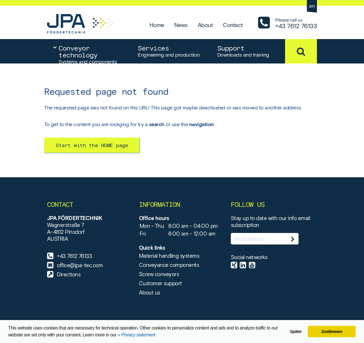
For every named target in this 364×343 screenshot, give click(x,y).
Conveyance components (169, 265)
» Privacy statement (136, 334)
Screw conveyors (159, 274)
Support (251, 51)
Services (172, 51)
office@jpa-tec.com (80, 265)
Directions (68, 274)
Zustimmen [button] (332, 331)
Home (157, 25)
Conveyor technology (92, 53)
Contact (233, 25)
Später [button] (296, 331)
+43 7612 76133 (74, 256)
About (205, 25)
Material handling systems (169, 256)
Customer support (160, 283)
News (181, 25)
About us (149, 292)
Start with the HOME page (92, 145)
